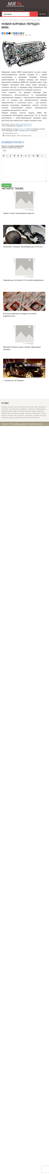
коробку (12, 124)
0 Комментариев (10, 135)
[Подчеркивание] (10, 155)
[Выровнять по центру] (18, 155)
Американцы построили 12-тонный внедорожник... (24, 280)
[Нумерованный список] (29, 155)
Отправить (6, 185)
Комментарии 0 (13, 142)
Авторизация (7, 10)
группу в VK (21, 129)
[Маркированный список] (25, 155)
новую (17, 124)
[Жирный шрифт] (3, 155)
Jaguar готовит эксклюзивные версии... (19, 213)
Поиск (43, 14)
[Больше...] (42, 155)
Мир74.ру (5, 20)
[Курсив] (7, 155)
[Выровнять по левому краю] (14, 155)
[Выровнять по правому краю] (21, 155)
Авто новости (14, 20)
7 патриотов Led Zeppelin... (14, 381)
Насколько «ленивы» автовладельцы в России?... (23, 247)
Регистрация (19, 10)
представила (24, 124)
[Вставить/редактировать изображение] (37, 155)
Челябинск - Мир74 (19, 424)
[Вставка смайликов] (33, 155)
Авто (30, 124)
